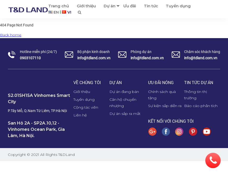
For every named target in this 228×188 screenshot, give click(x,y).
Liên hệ (80, 115)
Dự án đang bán (124, 91)
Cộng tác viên (85, 107)
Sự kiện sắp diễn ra (165, 105)
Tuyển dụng (84, 99)
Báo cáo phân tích (201, 105)
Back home (10, 35)
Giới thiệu (81, 91)
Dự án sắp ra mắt (125, 113)
